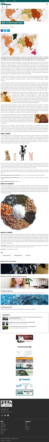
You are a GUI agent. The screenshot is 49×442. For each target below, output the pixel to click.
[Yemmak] (24, 379)
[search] (46, 7)
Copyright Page (3, 424)
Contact (2, 433)
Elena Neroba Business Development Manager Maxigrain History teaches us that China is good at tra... (23, 292)
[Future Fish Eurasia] (24, 386)
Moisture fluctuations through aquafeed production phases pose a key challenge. (18, 309)
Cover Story (27, 429)
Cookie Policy (8, 440)
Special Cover (27, 427)
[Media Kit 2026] (24, 392)
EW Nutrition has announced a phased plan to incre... (18, 323)
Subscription (3, 430)
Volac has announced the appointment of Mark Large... (18, 328)
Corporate (2, 423)
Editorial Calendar (4, 429)
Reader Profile (3, 426)
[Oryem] (24, 366)
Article (26, 424)
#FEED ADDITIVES (18, 255)
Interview (26, 426)
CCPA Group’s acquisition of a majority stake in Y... (17, 319)
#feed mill (28, 255)
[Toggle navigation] (47, 4)
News (26, 423)
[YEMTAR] (24, 353)
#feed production (6, 255)
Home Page (3, 440)
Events (2, 427)
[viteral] (24, 372)
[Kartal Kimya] (24, 359)
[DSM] (24, 346)
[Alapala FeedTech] (24, 338)
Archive (2, 432)
